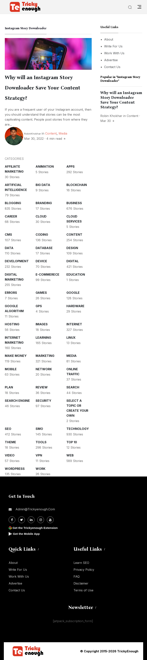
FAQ (77, 576)
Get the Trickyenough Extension (35, 527)
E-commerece (47, 274)
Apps (70, 166)
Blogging (13, 203)
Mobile (11, 369)
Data (9, 248)
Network (44, 369)
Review (42, 387)
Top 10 (71, 442)
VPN (39, 455)
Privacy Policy (84, 570)
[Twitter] (21, 519)
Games (41, 293)
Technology (77, 429)
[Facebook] (12, 519)
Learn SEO (81, 563)
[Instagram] (40, 519)
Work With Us (114, 53)
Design (72, 248)
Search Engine (17, 401)
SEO (8, 429)
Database (44, 248)
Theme (10, 442)
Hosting (12, 324)
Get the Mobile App (27, 533)
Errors (11, 293)
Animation (45, 166)
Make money (16, 356)
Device (41, 261)
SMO (39, 429)
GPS (39, 306)
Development (17, 261)
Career (11, 216)
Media (63, 133)
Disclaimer (81, 583)
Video (10, 455)
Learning (43, 337)
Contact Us (112, 67)
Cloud (41, 216)
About (108, 39)
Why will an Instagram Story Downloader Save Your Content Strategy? (44, 87)
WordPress (15, 469)
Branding (44, 203)
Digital (72, 261)
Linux (71, 337)
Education (75, 274)
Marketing (45, 356)
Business (74, 203)
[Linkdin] (31, 519)
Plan (9, 387)
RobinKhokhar (32, 133)
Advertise (111, 60)
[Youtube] (50, 519)
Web (70, 455)
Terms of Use (83, 590)
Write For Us (113, 46)
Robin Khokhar (111, 116)
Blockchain (76, 185)
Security (43, 401)
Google (73, 293)
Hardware (75, 306)
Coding (42, 234)
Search (72, 387)
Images (42, 324)
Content (51, 133)
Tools (41, 442)
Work (40, 469)
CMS (8, 234)
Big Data (43, 185)
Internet (74, 324)
